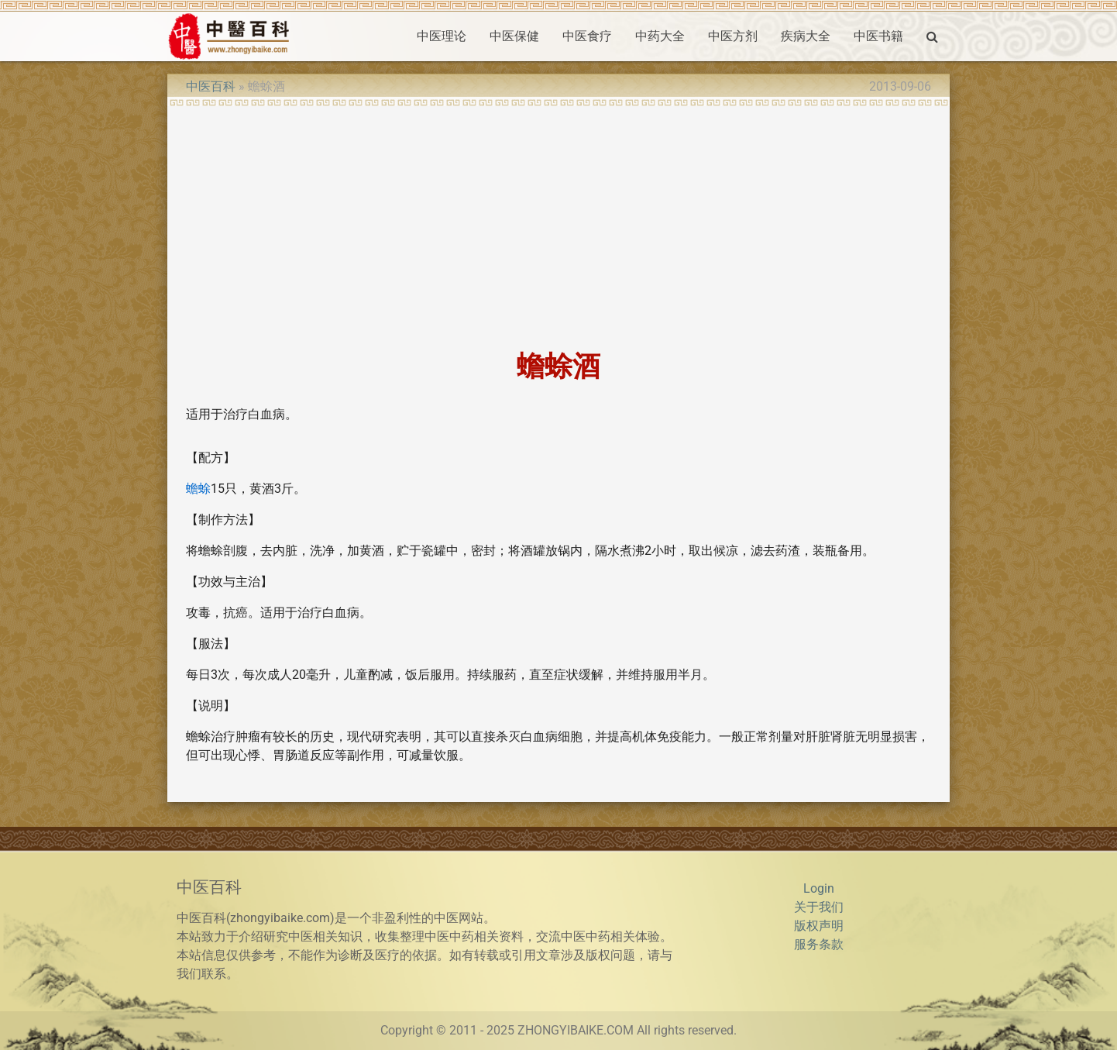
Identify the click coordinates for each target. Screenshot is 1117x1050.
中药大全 (660, 36)
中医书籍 (878, 36)
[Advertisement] (558, 223)
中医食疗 (587, 36)
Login (818, 888)
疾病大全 (805, 36)
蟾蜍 (198, 488)
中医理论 (441, 36)
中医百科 (210, 86)
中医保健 (514, 36)
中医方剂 (733, 36)
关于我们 (819, 907)
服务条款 (819, 944)
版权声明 (819, 925)
